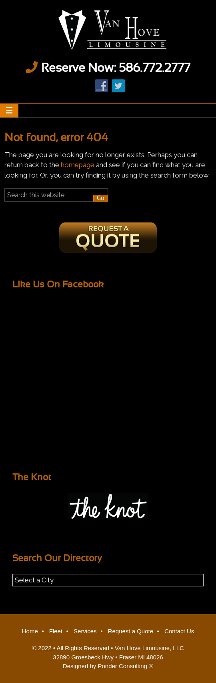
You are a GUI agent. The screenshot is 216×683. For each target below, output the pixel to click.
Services (85, 631)
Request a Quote (130, 631)
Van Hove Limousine (108, 30)
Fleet (55, 631)
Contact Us (179, 631)
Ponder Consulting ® (125, 666)
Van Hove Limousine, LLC (149, 648)
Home (30, 631)
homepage (77, 165)
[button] (9, 110)
